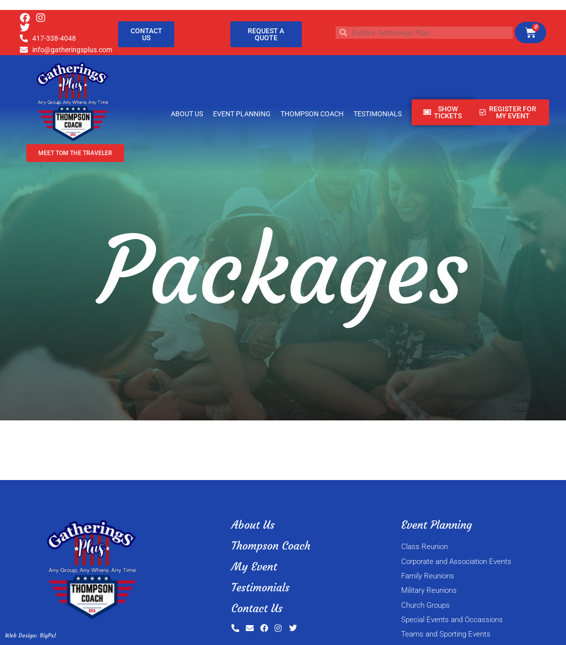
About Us (187, 114)
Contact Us (257, 608)
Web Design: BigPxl (30, 635)
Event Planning (242, 114)
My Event (254, 566)
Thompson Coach (312, 114)
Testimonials (378, 114)
